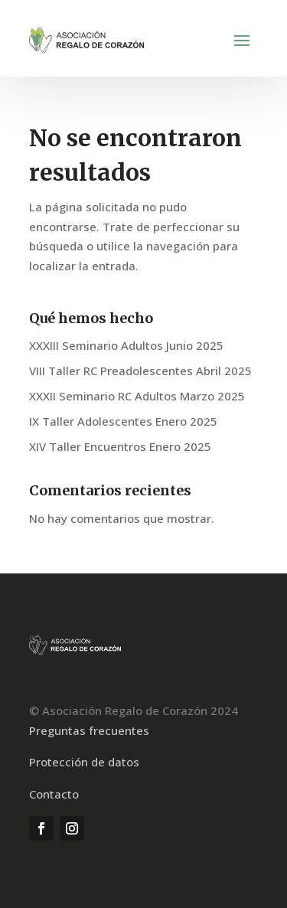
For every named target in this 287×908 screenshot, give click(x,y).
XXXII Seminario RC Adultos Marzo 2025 (137, 395)
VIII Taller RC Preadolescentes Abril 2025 (140, 370)
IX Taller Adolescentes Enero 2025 (123, 421)
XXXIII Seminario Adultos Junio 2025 (126, 345)
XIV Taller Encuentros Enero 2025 (120, 446)
